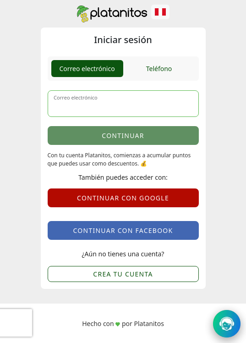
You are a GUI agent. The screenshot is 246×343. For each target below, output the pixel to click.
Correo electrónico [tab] (87, 68)
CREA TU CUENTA (123, 274)
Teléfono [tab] (159, 68)
